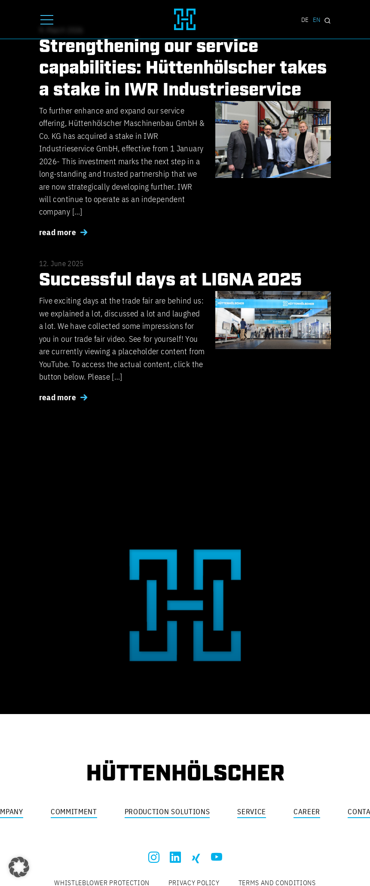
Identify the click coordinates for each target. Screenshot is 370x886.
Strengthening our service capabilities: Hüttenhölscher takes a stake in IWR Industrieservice (183, 68)
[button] (19, 867)
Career (307, 811)
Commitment (74, 811)
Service (251, 811)
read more (57, 232)
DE (305, 19)
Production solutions (167, 811)
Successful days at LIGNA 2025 (170, 280)
